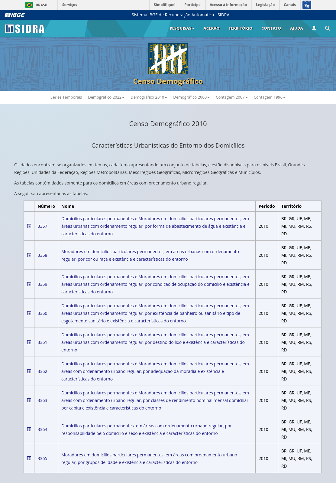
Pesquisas (182, 28)
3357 (42, 226)
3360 (42, 313)
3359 (42, 284)
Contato (271, 28)
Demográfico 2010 (149, 97)
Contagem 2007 (231, 97)
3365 (42, 458)
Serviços (69, 4)
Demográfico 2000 (191, 97)
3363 (42, 400)
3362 (42, 371)
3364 (42, 429)
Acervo (212, 28)
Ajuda (296, 28)
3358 (42, 255)
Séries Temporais (66, 97)
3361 (42, 342)
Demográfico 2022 (106, 97)
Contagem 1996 (270, 97)
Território (241, 28)
